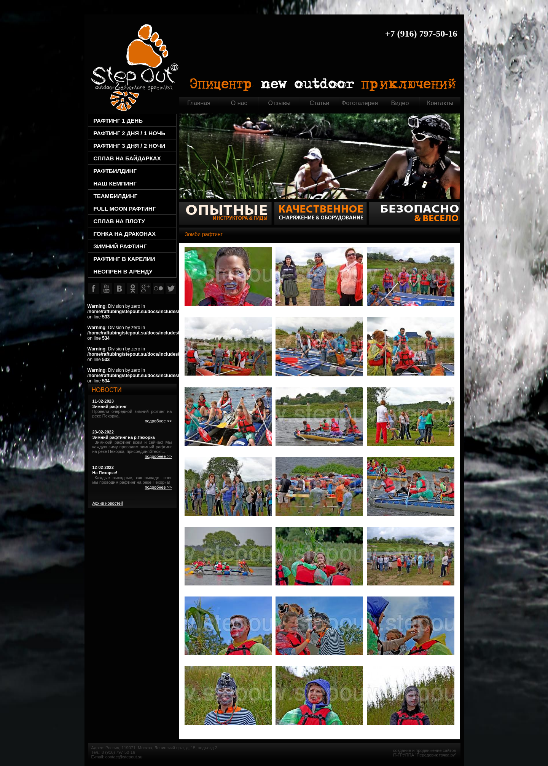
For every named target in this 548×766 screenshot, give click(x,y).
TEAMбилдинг (115, 196)
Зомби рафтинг (204, 234)
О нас (239, 103)
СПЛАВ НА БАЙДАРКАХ (127, 158)
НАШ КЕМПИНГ (115, 183)
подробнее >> (158, 421)
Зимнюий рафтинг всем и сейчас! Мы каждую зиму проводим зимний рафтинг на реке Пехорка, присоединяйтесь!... (132, 447)
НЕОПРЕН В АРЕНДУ (123, 271)
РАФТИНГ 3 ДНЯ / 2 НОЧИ (129, 145)
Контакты (440, 103)
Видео (400, 103)
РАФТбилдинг (115, 171)
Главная (134, 66)
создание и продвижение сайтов (424, 750)
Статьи (320, 103)
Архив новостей (107, 503)
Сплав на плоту (119, 221)
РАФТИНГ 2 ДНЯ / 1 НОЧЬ (129, 133)
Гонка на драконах (125, 233)
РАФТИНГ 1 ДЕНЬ (118, 120)
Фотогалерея (359, 103)
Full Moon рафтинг (125, 208)
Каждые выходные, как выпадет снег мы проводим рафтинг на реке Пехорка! (132, 480)
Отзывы (279, 103)
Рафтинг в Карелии (124, 259)
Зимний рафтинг (120, 246)
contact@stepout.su (123, 757)
